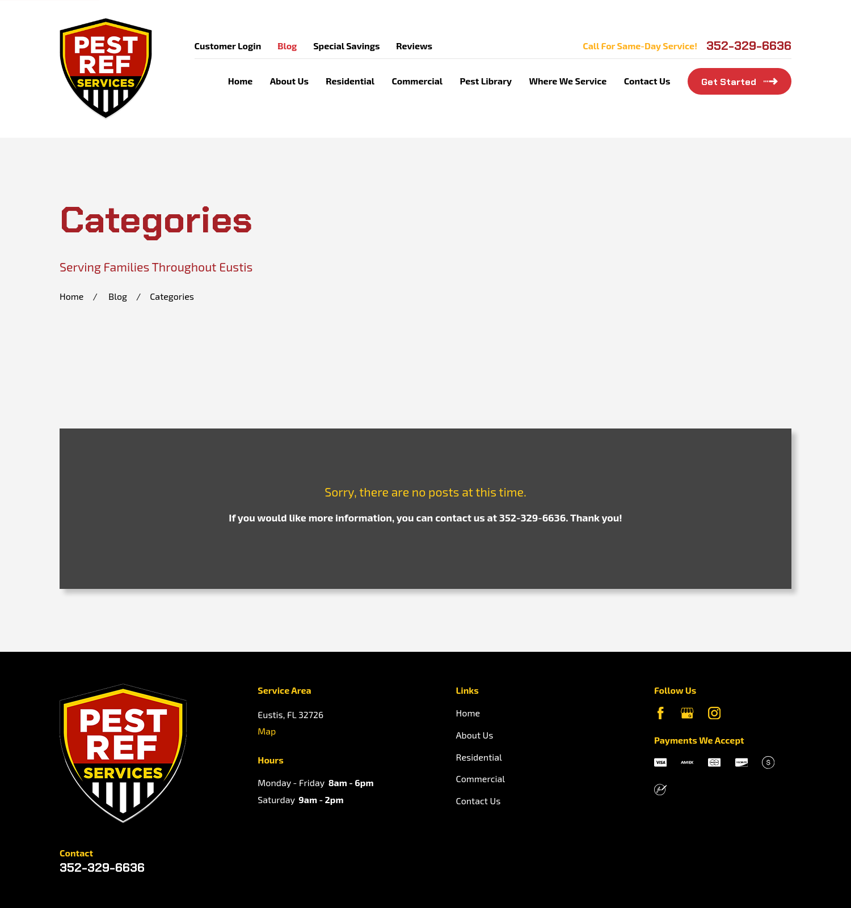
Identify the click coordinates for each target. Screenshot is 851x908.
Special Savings (346, 45)
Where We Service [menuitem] (567, 80)
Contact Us (478, 800)
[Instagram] (714, 713)
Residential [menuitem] (350, 80)
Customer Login (228, 45)
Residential (479, 757)
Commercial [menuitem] (417, 80)
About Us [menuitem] (289, 80)
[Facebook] (660, 713)
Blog (287, 45)
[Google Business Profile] (687, 713)
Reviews (414, 45)
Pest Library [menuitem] (486, 80)
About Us (475, 734)
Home (468, 712)
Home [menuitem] (240, 80)
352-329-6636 (748, 46)
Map (267, 730)
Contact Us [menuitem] (647, 80)
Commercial (480, 778)
